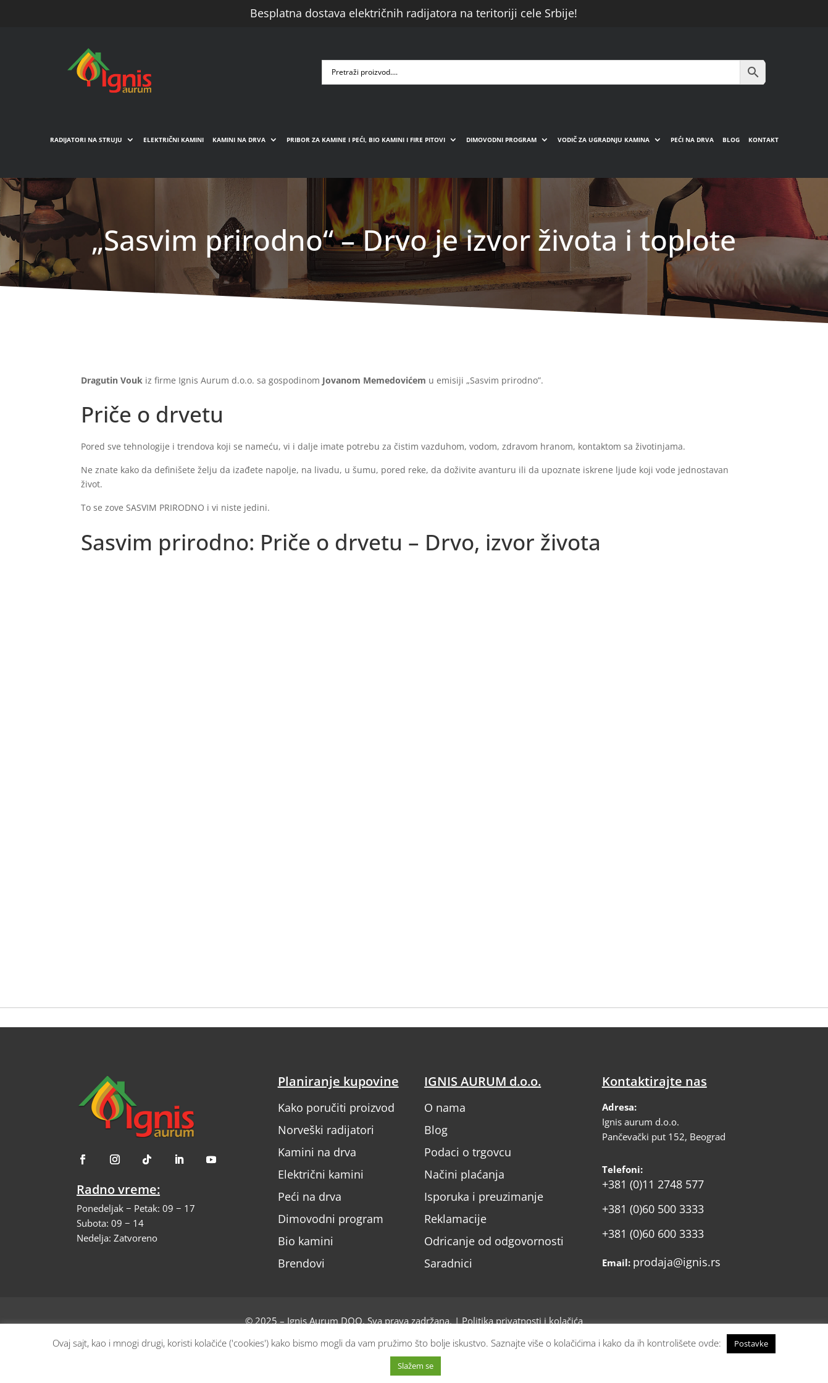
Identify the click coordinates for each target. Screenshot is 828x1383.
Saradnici (448, 1263)
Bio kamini (305, 1241)
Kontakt (763, 139)
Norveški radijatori (326, 1129)
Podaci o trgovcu (467, 1152)
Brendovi (301, 1263)
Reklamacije (455, 1218)
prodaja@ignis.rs (677, 1262)
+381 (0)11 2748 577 (653, 1184)
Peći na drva (692, 139)
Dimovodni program (501, 139)
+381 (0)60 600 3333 (653, 1233)
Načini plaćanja (464, 1174)
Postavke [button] (751, 1343)
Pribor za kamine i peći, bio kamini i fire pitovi (365, 139)
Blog (731, 139)
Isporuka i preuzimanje (483, 1196)
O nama (445, 1107)
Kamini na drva (239, 139)
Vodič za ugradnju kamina (604, 139)
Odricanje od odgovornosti (494, 1241)
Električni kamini (173, 139)
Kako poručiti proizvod (336, 1107)
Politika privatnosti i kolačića (522, 1320)
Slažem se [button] (415, 1365)
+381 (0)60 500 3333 (653, 1208)
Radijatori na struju (86, 139)
